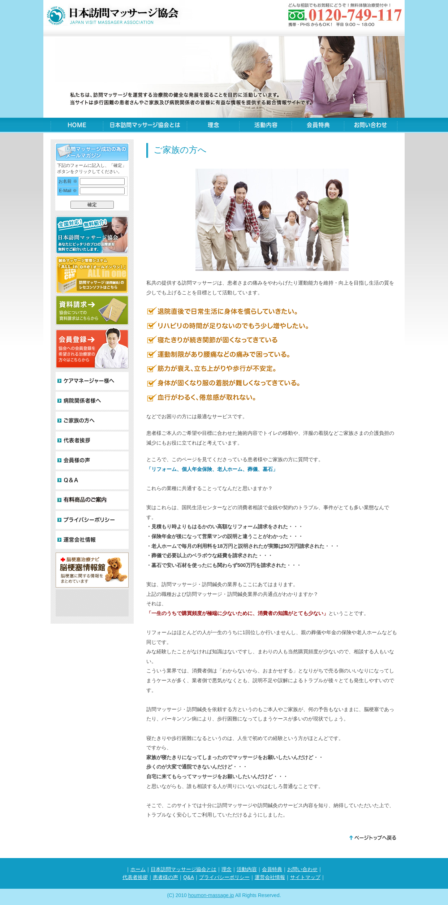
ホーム (138, 869)
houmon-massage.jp (211, 895)
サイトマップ (305, 877)
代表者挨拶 (135, 877)
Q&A (188, 877)
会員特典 (318, 126)
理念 (213, 126)
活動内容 (265, 126)
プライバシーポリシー (224, 877)
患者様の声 (165, 877)
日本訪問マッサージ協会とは (145, 126)
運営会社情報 (270, 877)
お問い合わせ (370, 126)
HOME (77, 126)
